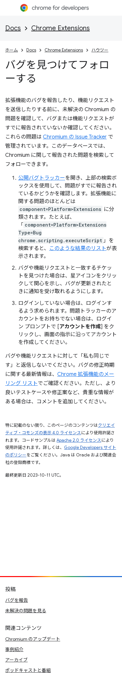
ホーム (11, 50)
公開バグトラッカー (41, 178)
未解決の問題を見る (25, 611)
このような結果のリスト (77, 248)
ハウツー (99, 50)
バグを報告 (16, 600)
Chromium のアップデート (32, 639)
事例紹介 (14, 649)
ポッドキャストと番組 (28, 670)
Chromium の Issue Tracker (75, 137)
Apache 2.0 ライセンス (79, 440)
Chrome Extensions (60, 28)
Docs (13, 28)
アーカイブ (16, 660)
